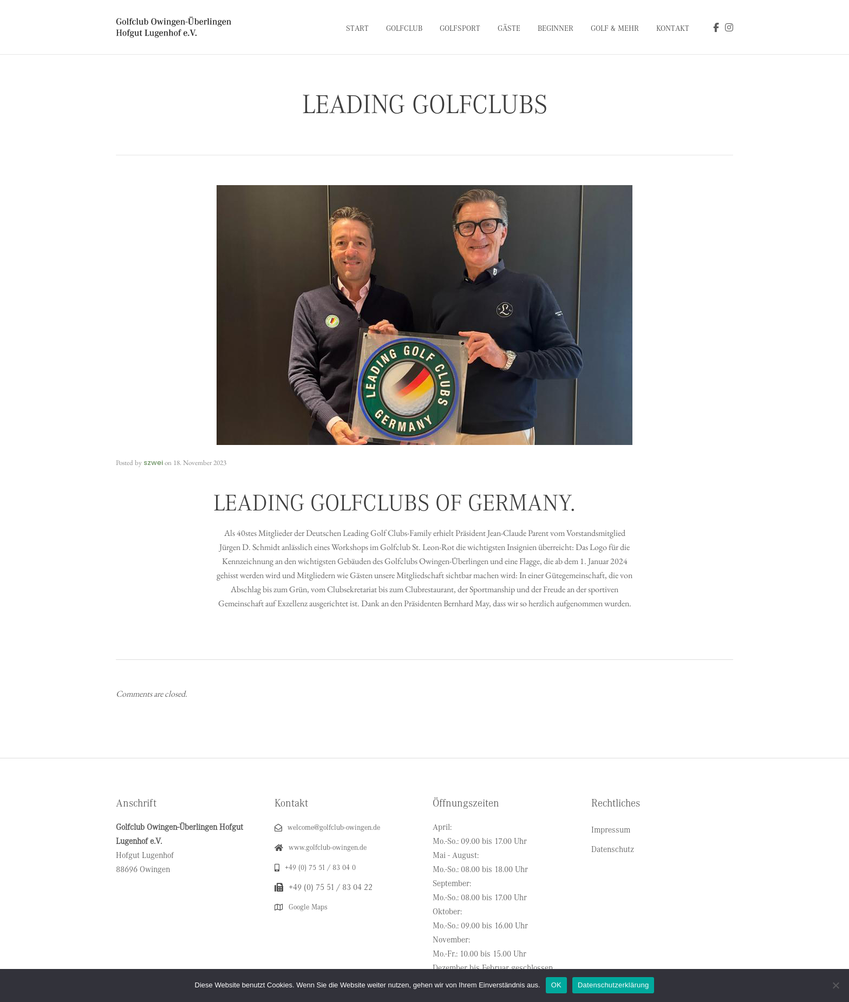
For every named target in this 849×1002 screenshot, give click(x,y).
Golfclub (404, 28)
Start (357, 28)
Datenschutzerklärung (613, 985)
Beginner (555, 28)
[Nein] (835, 985)
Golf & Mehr (615, 28)
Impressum (610, 830)
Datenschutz (612, 849)
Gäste (509, 28)
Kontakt (672, 28)
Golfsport (460, 28)
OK (556, 985)
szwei (153, 462)
